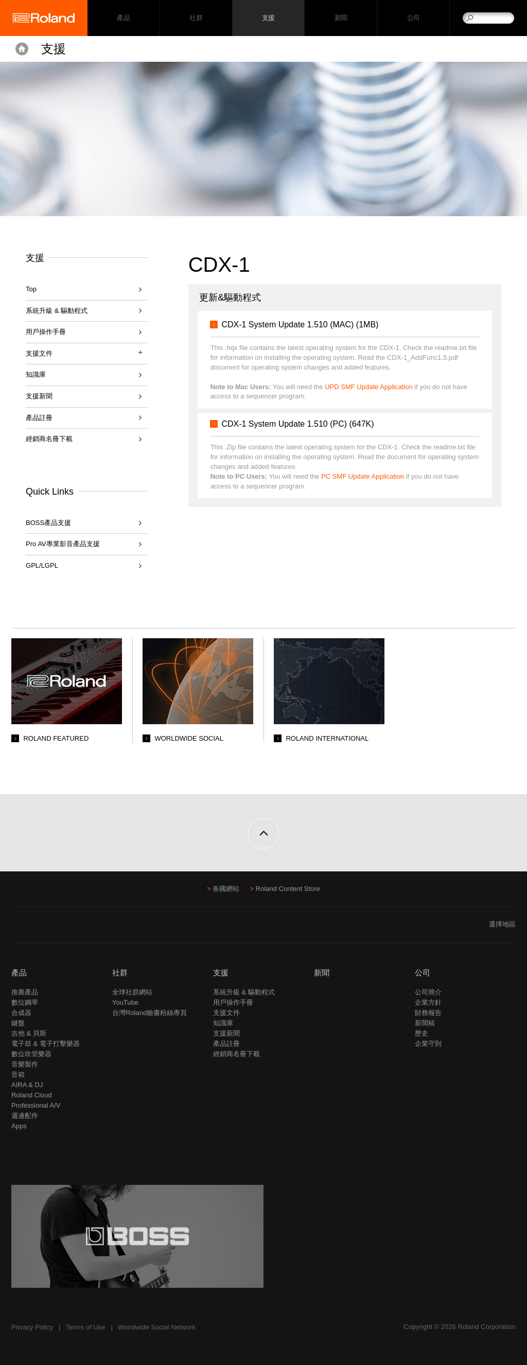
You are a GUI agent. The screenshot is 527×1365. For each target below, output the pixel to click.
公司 (413, 18)
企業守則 (428, 1043)
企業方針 (428, 1002)
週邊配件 (24, 1115)
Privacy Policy (32, 1327)
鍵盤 (18, 1023)
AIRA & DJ (27, 1085)
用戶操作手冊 (46, 332)
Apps (19, 1126)
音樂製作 (24, 1064)
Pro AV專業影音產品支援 (63, 544)
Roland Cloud (31, 1095)
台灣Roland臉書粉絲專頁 (149, 1013)
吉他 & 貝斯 (28, 1033)
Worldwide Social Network (157, 1327)
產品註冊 (39, 418)
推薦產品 (24, 992)
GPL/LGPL (42, 565)
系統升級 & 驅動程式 (56, 310)
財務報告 (428, 1013)
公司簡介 (428, 992)
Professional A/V (35, 1105)
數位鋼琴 (24, 1002)
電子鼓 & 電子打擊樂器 (45, 1043)
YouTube (125, 1002)
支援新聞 (39, 396)
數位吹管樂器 (31, 1054)
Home (22, 49)
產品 (19, 972)
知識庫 (36, 374)
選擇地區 (502, 924)
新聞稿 (425, 1023)
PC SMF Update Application (362, 476)
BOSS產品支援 (48, 523)
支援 (268, 18)
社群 (195, 18)
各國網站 (226, 888)
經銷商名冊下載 (49, 439)
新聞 (341, 18)
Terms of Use (86, 1327)
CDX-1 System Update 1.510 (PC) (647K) (297, 423)
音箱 (18, 1074)
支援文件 (226, 1013)
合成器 (21, 1013)
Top (31, 289)
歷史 (421, 1033)
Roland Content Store (288, 888)
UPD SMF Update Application (369, 387)
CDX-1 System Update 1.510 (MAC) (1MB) (299, 324)
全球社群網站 (132, 992)
